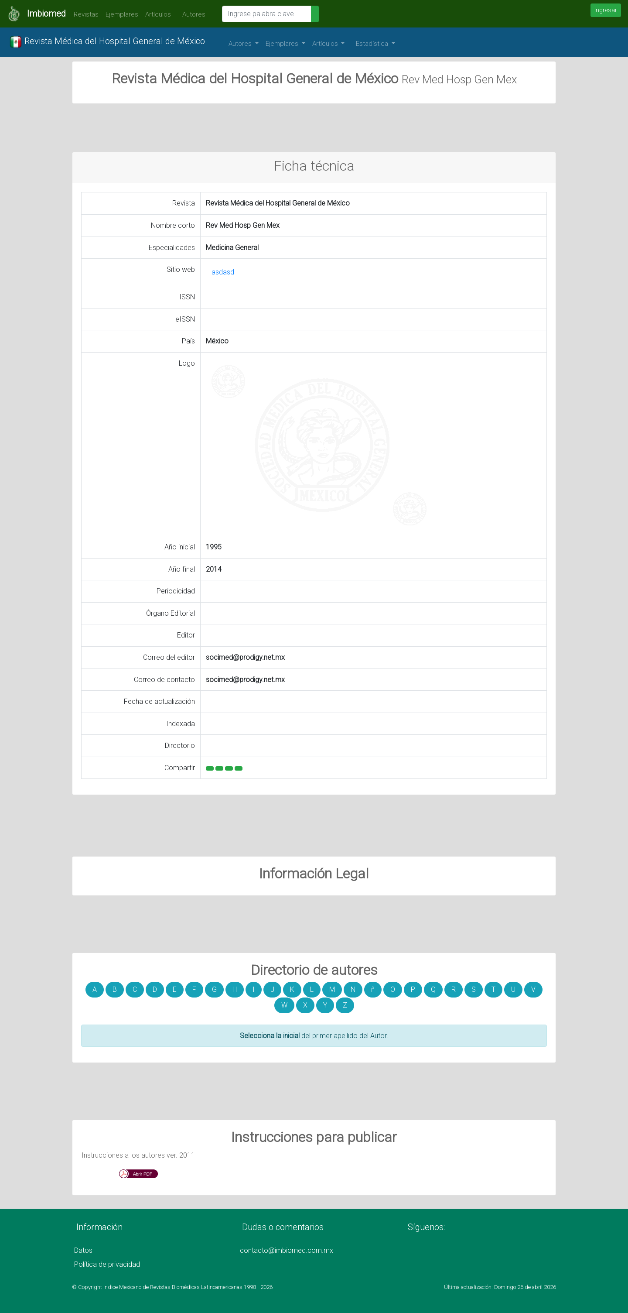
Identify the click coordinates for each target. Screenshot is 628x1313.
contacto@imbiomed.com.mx (286, 1250)
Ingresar (605, 10)
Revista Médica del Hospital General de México (107, 41)
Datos (83, 1250)
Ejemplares (122, 14)
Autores (191, 14)
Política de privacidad (107, 1264)
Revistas (84, 14)
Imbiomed (46, 13)
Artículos (158, 14)
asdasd (223, 272)
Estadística (373, 44)
